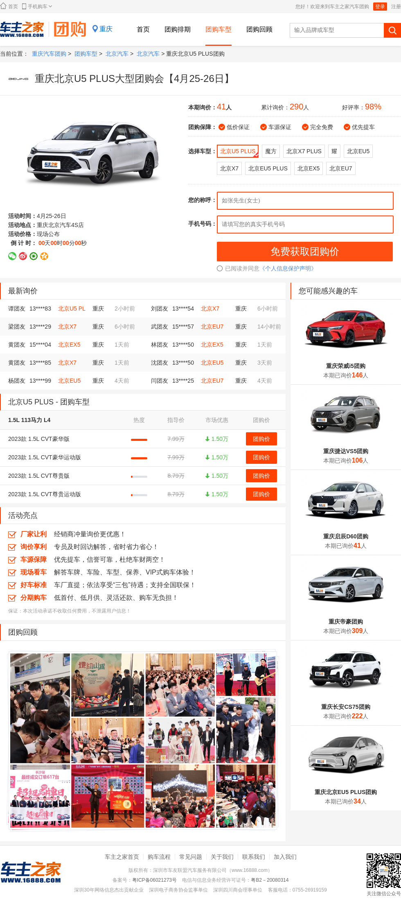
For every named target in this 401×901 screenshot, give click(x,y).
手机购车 (37, 6)
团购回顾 (259, 29)
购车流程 (159, 857)
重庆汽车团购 (49, 53)
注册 (396, 6)
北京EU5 (212, 362)
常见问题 (190, 857)
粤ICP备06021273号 (154, 880)
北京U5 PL (72, 308)
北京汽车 (117, 53)
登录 (380, 6)
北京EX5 (69, 344)
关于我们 (222, 857)
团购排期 (177, 29)
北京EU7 (212, 326)
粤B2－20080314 (269, 880)
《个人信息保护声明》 (288, 268)
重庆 (106, 28)
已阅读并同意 (238, 268)
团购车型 (218, 29)
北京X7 (210, 308)
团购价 (261, 439)
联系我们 (253, 857)
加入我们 (285, 857)
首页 (9, 5)
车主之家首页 (122, 857)
